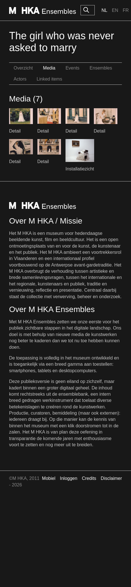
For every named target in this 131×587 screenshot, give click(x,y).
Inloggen (68, 478)
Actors (20, 79)
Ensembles (101, 68)
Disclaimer (111, 478)
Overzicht (23, 68)
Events (72, 68)
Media (49, 68)
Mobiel (48, 478)
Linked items (49, 79)
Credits (89, 478)
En (115, 10)
